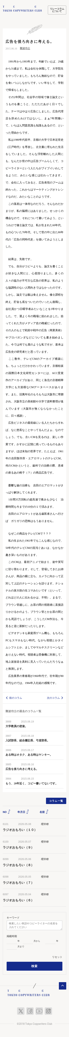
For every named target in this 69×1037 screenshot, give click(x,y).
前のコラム (15, 697)
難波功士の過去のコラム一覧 (23, 711)
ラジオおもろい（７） (18, 882)
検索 (34, 966)
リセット (57, 956)
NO (7, 812)
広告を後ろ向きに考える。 (22, 769)
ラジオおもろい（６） (18, 900)
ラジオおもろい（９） (18, 847)
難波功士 (25, 48)
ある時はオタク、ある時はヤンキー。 (29, 754)
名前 (44, 812)
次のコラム (53, 697)
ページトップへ (62, 986)
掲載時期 (12, 936)
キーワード (13, 917)
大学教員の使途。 (17, 726)
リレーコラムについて (57, 10)
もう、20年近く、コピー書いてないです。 (32, 783)
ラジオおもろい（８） (18, 865)
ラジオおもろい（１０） (20, 830)
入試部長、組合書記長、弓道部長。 (28, 740)
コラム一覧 (56, 800)
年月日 (23, 812)
